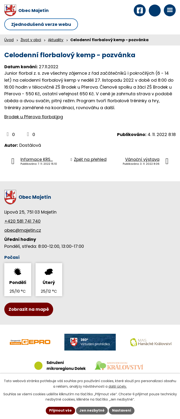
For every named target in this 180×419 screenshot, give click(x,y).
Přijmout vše (60, 410)
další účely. (117, 386)
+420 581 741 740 (22, 221)
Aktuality (55, 39)
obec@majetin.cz (22, 230)
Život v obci (31, 39)
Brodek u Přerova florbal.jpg (33, 117)
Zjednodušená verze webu (41, 24)
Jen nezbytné (91, 410)
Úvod (9, 39)
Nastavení (121, 410)
